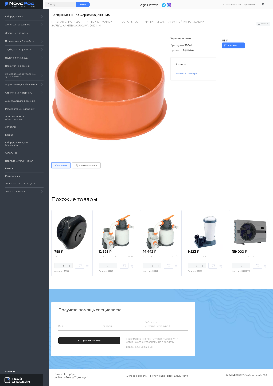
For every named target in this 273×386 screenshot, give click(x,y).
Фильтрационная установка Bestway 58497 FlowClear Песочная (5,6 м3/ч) (114, 261)
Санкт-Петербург (160, 330)
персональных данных (139, 351)
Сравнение (252, 4)
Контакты (11, 370)
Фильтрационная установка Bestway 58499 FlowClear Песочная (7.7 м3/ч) (158, 261)
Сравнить (261, 23)
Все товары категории (189, 74)
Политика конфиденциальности (169, 380)
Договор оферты (137, 380)
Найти (89, 4)
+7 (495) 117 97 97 (155, 5)
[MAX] (175, 5)
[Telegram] (170, 5)
